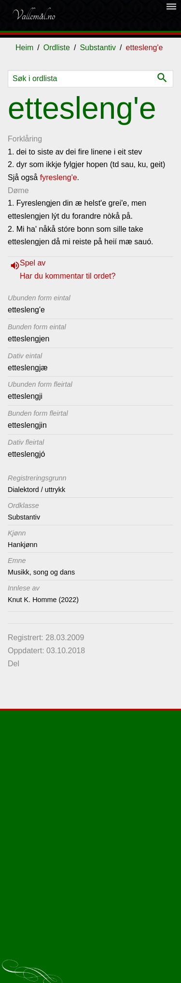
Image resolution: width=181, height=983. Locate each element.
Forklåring (25, 139)
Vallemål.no (33, 15)
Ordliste (56, 47)
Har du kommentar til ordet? (67, 276)
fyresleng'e (58, 177)
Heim (24, 47)
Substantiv (98, 47)
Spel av (32, 263)
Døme (18, 190)
